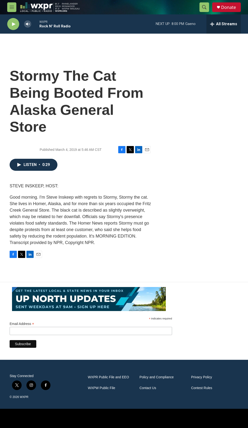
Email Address (22, 324)
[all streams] (223, 24)
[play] (13, 24)
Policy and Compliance (156, 377)
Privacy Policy (201, 377)
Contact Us (147, 388)
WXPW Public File (101, 388)
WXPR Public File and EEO (108, 377)
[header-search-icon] (204, 7)
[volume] (28, 24)
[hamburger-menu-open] (11, 7)
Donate (228, 7)
